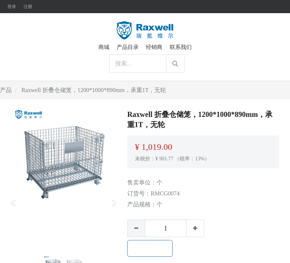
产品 (6, 90)
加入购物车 (149, 248)
